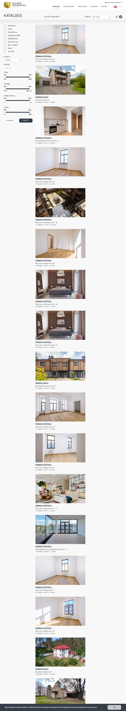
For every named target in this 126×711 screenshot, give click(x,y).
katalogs (56, 6)
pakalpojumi (82, 6)
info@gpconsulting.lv (52, 700)
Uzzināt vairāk (92, 707)
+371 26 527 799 (55, 695)
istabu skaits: (9, 96)
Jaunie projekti (75, 695)
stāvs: (6, 107)
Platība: (7, 84)
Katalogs (73, 692)
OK (114, 707)
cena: (6, 72)
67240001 (48, 698)
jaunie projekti (68, 6)
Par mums (73, 700)
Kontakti (73, 703)
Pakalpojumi (74, 698)
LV (118, 6)
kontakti (104, 6)
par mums (93, 6)
